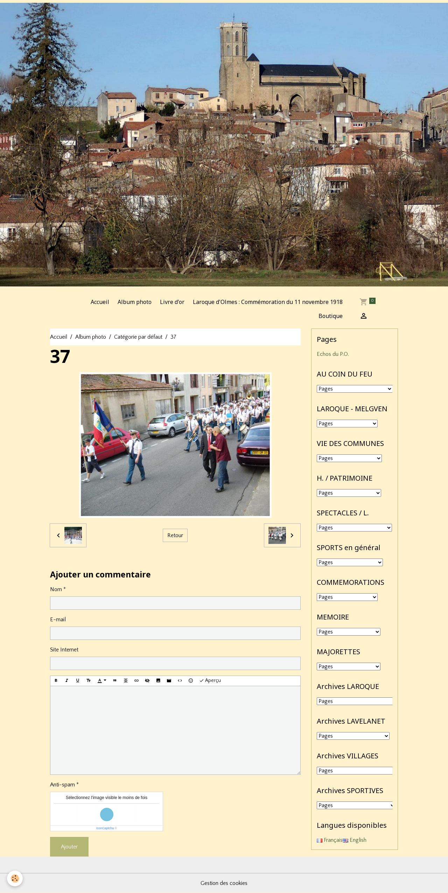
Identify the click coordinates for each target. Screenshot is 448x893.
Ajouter (69, 847)
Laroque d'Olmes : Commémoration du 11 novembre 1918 (268, 302)
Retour (175, 535)
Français (330, 840)
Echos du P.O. (333, 354)
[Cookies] (15, 878)
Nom (56, 589)
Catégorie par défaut (138, 337)
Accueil (100, 302)
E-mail (58, 619)
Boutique (330, 316)
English (354, 840)
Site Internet (64, 650)
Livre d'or (172, 302)
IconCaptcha (105, 828)
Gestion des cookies (224, 883)
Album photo (135, 302)
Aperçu (210, 681)
